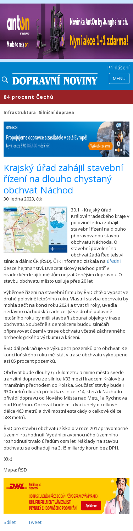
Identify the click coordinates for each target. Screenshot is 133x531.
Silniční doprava (56, 112)
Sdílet (10, 522)
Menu (119, 78)
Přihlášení (118, 67)
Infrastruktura (20, 112)
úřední (114, 261)
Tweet (34, 522)
